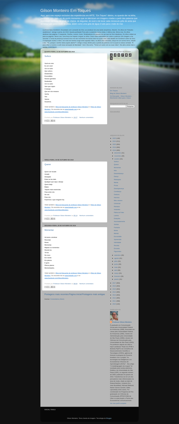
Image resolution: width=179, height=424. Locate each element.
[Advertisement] (75, 141)
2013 (114, 295)
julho (116, 261)
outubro (117, 159)
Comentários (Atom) (57, 299)
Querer (48, 164)
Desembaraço (119, 173)
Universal (117, 203)
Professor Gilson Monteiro (122, 322)
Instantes (117, 209)
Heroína (116, 197)
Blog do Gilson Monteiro (118, 93)
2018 (114, 150)
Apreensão (117, 239)
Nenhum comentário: (86, 117)
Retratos (117, 206)
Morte (116, 230)
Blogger (109, 418)
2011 (114, 301)
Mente (116, 182)
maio (116, 267)
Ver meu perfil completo (118, 403)
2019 (114, 147)
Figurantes (117, 251)
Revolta (116, 245)
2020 (114, 144)
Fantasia (117, 227)
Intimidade (117, 242)
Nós (115, 170)
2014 (114, 292)
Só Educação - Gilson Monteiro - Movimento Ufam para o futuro (121, 97)
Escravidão (118, 236)
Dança (116, 176)
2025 (114, 138)
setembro (117, 255)
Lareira (116, 215)
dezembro (118, 153)
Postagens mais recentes (56, 294)
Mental (116, 233)
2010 (114, 304)
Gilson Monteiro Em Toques (65, 10)
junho (116, 264)
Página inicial (75, 294)
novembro (118, 156)
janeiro (116, 279)
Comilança (117, 191)
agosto (116, 258)
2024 (114, 141)
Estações (117, 218)
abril (116, 270)
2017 (114, 283)
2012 (114, 298)
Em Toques (114, 91)
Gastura (116, 194)
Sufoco (48, 56)
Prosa (116, 185)
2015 (114, 289)
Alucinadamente (119, 221)
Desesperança (119, 188)
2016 (114, 286)
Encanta (117, 248)
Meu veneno (118, 200)
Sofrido (116, 224)
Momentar (49, 230)
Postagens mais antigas (93, 294)
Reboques (117, 179)
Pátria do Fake (119, 212)
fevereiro (117, 276)
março (116, 273)
